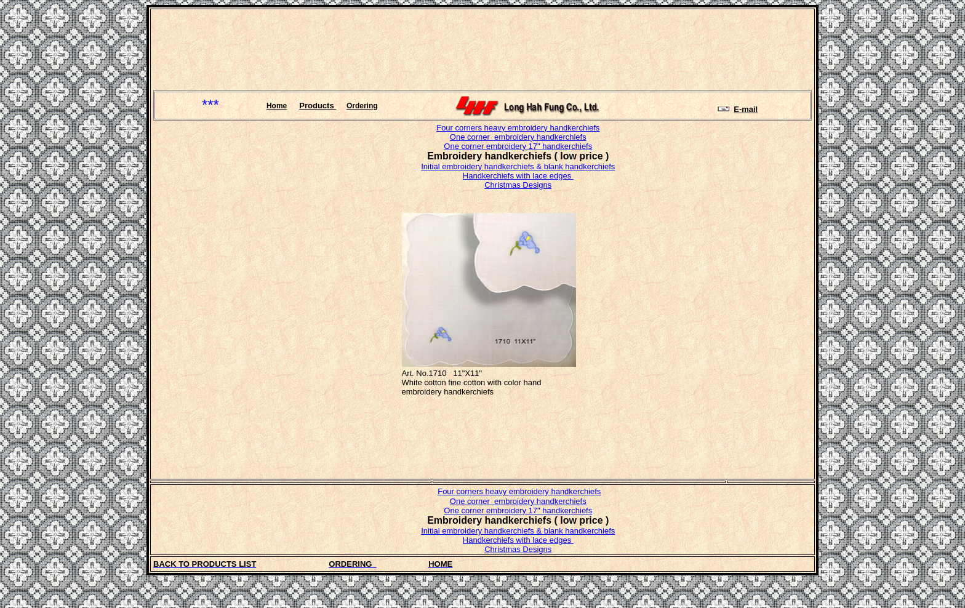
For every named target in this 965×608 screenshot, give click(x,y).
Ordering (362, 106)
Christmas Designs (517, 185)
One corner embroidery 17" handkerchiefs (518, 146)
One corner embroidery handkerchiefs (518, 137)
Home (276, 106)
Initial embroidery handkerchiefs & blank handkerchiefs (518, 166)
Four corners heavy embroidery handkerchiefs (517, 127)
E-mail (746, 109)
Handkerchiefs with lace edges (518, 175)
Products (317, 105)
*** (210, 105)
